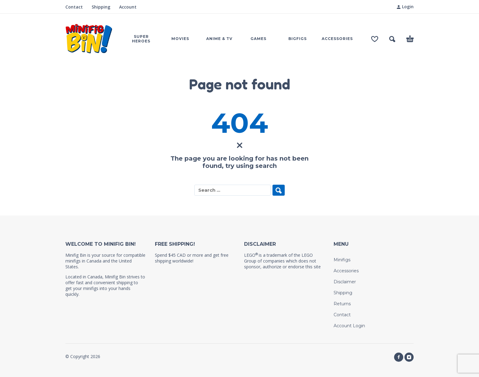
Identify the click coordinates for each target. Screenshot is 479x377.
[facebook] (398, 357)
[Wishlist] (374, 39)
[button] (392, 39)
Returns (342, 303)
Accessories (346, 271)
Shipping (101, 7)
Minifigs (342, 260)
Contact (74, 7)
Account (128, 7)
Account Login (349, 325)
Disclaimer (345, 282)
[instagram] (409, 357)
